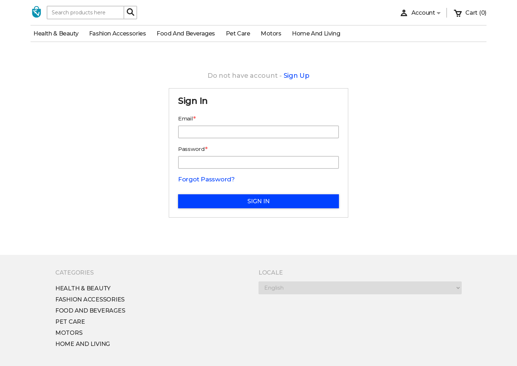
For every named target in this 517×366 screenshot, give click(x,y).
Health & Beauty (58, 33)
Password (191, 149)
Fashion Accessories (120, 33)
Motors (274, 33)
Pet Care (241, 33)
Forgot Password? (206, 179)
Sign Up (296, 76)
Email (185, 118)
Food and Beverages (189, 33)
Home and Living (319, 33)
